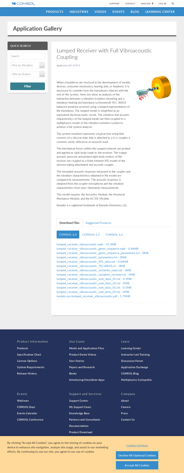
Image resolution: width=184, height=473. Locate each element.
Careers (126, 407)
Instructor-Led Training (135, 354)
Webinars (23, 400)
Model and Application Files (86, 348)
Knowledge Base (79, 413)
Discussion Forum (132, 361)
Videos (101, 12)
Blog (135, 12)
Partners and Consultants (84, 419)
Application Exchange (134, 367)
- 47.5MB (86, 244)
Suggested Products (98, 223)
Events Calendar (27, 413)
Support (114, 3)
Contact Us (128, 419)
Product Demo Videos (82, 354)
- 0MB (103, 253)
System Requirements (30, 367)
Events (118, 12)
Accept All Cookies (137, 465)
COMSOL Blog (130, 373)
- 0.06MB (92, 261)
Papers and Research (82, 367)
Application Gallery (37, 28)
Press (124, 413)
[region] (92, 454)
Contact (130, 3)
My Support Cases (80, 407)
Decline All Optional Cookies (137, 455)
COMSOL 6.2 (114, 234)
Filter (27, 86)
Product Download (80, 432)
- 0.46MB (98, 248)
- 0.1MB (94, 279)
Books (73, 373)
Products (54, 12)
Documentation (79, 426)
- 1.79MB (93, 296)
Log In (162, 3)
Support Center (78, 400)
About (125, 400)
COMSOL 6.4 (68, 234)
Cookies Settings (137, 445)
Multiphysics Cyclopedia (136, 379)
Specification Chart (29, 354)
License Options (27, 361)
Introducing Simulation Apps (87, 379)
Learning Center (160, 12)
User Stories (76, 361)
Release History (27, 373)
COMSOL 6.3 (91, 234)
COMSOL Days (26, 407)
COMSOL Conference (30, 419)
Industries (79, 12)
